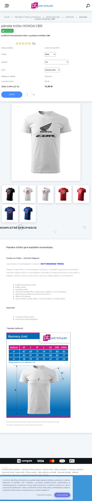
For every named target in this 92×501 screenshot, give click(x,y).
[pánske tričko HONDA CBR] (46, 104)
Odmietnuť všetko (44, 495)
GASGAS (69, 17)
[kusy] (28, 94)
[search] (88, 6)
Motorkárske (53, 17)
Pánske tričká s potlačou (28, 17)
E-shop (7, 5)
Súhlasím (62, 495)
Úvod (6, 17)
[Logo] (42, 5)
